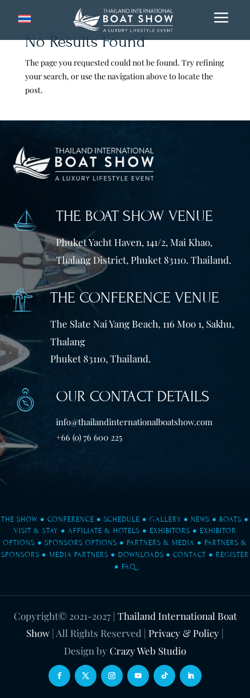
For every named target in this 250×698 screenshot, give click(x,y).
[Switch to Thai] (25, 19)
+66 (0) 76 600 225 (89, 437)
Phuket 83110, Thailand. (100, 358)
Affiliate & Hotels (104, 530)
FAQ (129, 566)
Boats (230, 519)
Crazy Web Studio (148, 650)
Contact (189, 554)
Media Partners (78, 554)
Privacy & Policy (183, 633)
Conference (70, 519)
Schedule (122, 519)
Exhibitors (170, 530)
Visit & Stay (36, 530)
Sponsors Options (81, 542)
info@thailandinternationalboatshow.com (134, 421)
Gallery (166, 519)
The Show (19, 519)
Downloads (141, 554)
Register (232, 554)
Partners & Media (161, 542)
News (200, 519)
